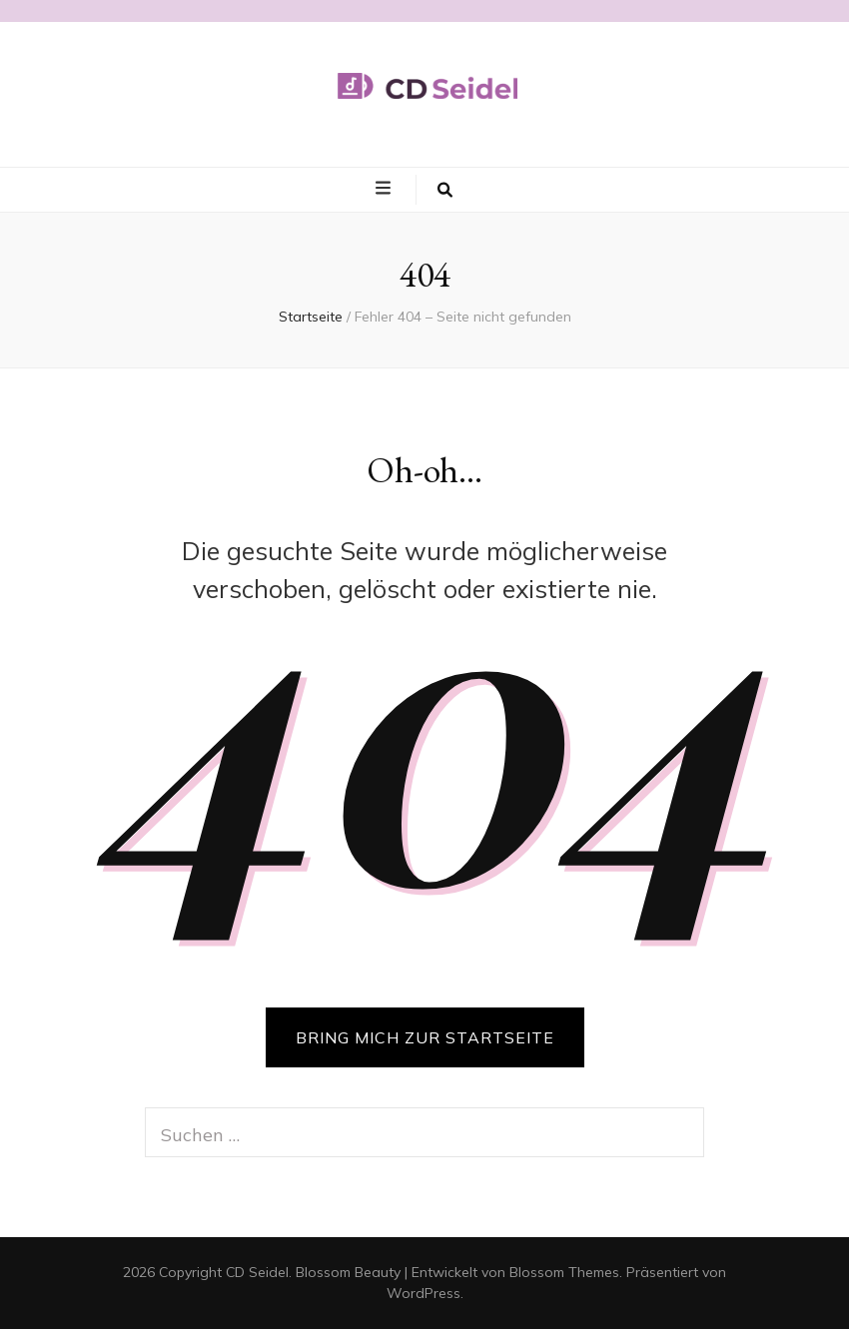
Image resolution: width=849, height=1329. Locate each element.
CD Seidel (257, 1272)
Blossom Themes (564, 1272)
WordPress (423, 1293)
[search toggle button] (444, 190)
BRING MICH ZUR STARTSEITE (425, 1037)
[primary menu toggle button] (386, 189)
